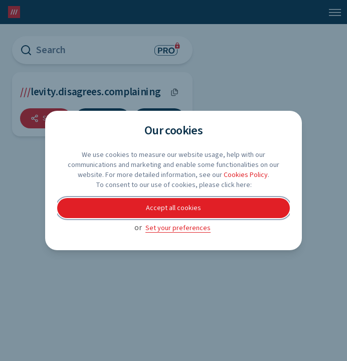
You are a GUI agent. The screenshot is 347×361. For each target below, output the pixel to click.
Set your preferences (178, 228)
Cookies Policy (246, 175)
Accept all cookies (173, 208)
